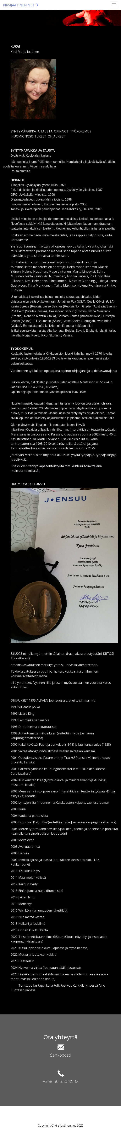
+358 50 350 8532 (60, 1081)
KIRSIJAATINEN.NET (21, 5)
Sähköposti (60, 1055)
